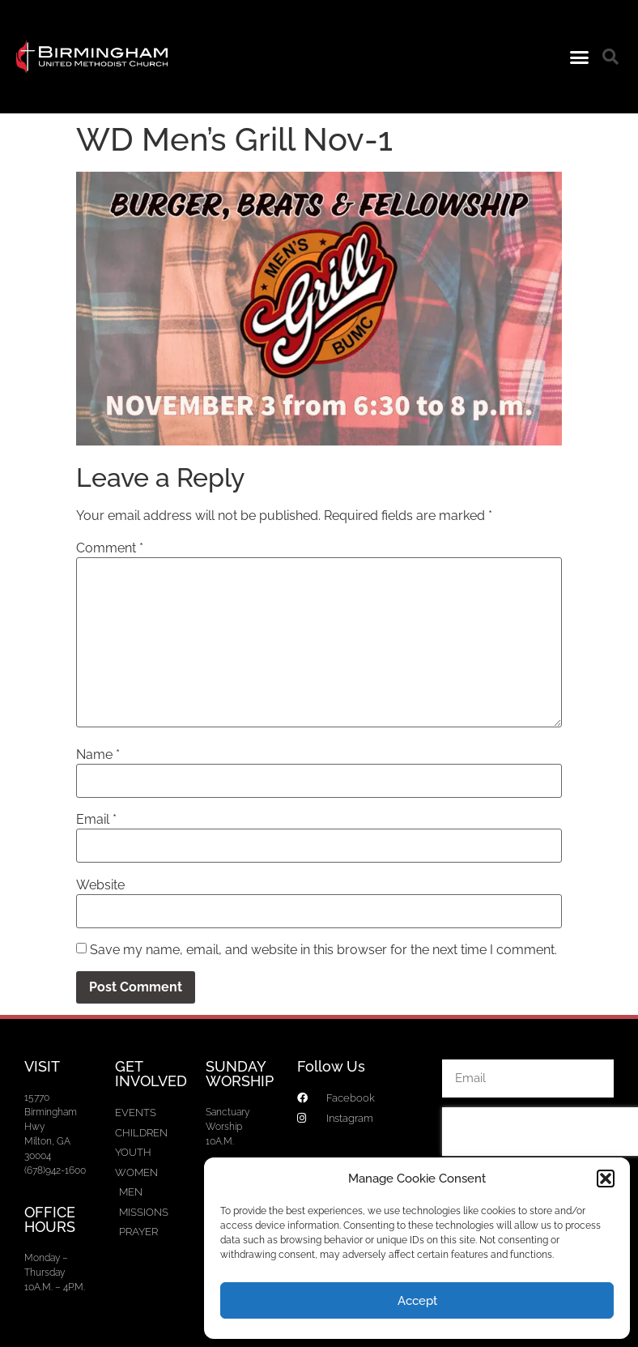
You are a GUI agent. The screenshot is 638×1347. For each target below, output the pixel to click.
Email (96, 819)
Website (100, 885)
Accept (417, 1301)
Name (98, 754)
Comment (109, 548)
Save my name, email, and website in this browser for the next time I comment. (323, 950)
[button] (606, 1178)
